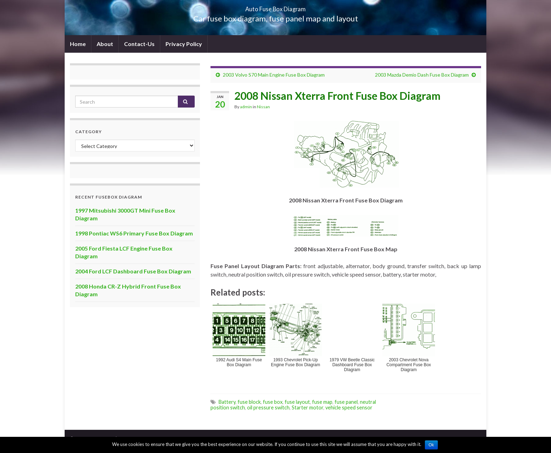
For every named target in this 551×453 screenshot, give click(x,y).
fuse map (322, 402)
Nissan (263, 106)
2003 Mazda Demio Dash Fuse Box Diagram (422, 75)
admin (246, 106)
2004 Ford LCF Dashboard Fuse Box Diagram (133, 271)
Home (78, 43)
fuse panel (346, 402)
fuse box (273, 402)
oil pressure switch (268, 407)
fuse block (249, 402)
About (105, 43)
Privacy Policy (184, 43)
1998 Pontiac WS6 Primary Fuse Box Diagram (134, 233)
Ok (431, 444)
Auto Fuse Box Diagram (276, 7)
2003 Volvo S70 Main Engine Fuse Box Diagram (274, 75)
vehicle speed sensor (348, 407)
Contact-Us (139, 43)
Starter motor (307, 407)
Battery (227, 402)
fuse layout (297, 402)
